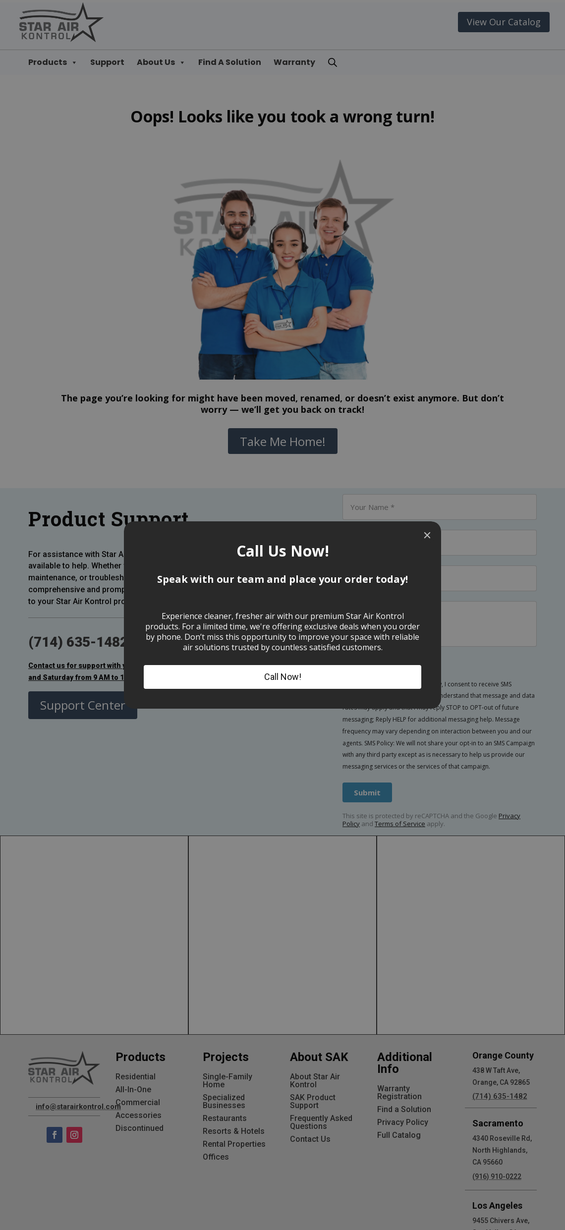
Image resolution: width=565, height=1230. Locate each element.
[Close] (427, 535)
